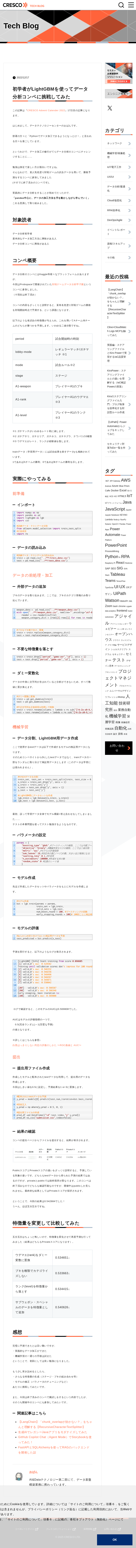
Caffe (107, 490)
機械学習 (117, 716)
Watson (112, 600)
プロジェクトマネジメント (118, 678)
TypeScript (109, 588)
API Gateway (115, 481)
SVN (126, 569)
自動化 (120, 728)
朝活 (115, 710)
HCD (111, 496)
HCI (115, 496)
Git (128, 491)
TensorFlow (120, 581)
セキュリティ (118, 654)
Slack (107, 575)
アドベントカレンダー (119, 624)
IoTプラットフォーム (113, 503)
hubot (130, 611)
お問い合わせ (117, 748)
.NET (107, 481)
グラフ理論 (112, 645)
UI (116, 586)
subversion (109, 617)
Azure (115, 485)
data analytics (110, 611)
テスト (119, 660)
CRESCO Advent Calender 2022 (46, 110)
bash (115, 606)
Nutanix (108, 524)
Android (108, 486)
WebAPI (124, 601)
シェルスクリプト (119, 649)
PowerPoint (116, 545)
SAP (107, 568)
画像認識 (109, 729)
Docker (115, 490)
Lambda (109, 519)
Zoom (108, 605)
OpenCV (115, 524)
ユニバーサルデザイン (120, 691)
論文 (115, 734)
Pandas (122, 524)
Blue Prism (124, 486)
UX (122, 586)
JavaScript (115, 509)
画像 (117, 722)
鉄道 (125, 734)
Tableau (117, 574)
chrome (122, 606)
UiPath (119, 593)
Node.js (117, 520)
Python (111, 556)
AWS (126, 480)
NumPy (123, 520)
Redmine (128, 563)
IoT (129, 495)
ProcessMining (112, 551)
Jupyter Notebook (112, 515)
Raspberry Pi (110, 563)
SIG (120, 568)
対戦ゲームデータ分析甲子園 (68, 284)
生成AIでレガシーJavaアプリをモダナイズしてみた (52, 1432)
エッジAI (120, 629)
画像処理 (125, 722)
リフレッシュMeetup (115, 697)
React (120, 562)
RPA (125, 556)
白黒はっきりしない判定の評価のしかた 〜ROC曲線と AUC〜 (47, 1045)
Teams (110, 580)
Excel (123, 490)
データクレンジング (122, 666)
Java (127, 502)
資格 (120, 733)
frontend (122, 610)
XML (130, 601)
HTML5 (122, 496)
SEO (113, 568)
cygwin (129, 606)
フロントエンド (111, 672)
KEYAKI (123, 515)
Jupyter (129, 510)
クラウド (116, 640)
